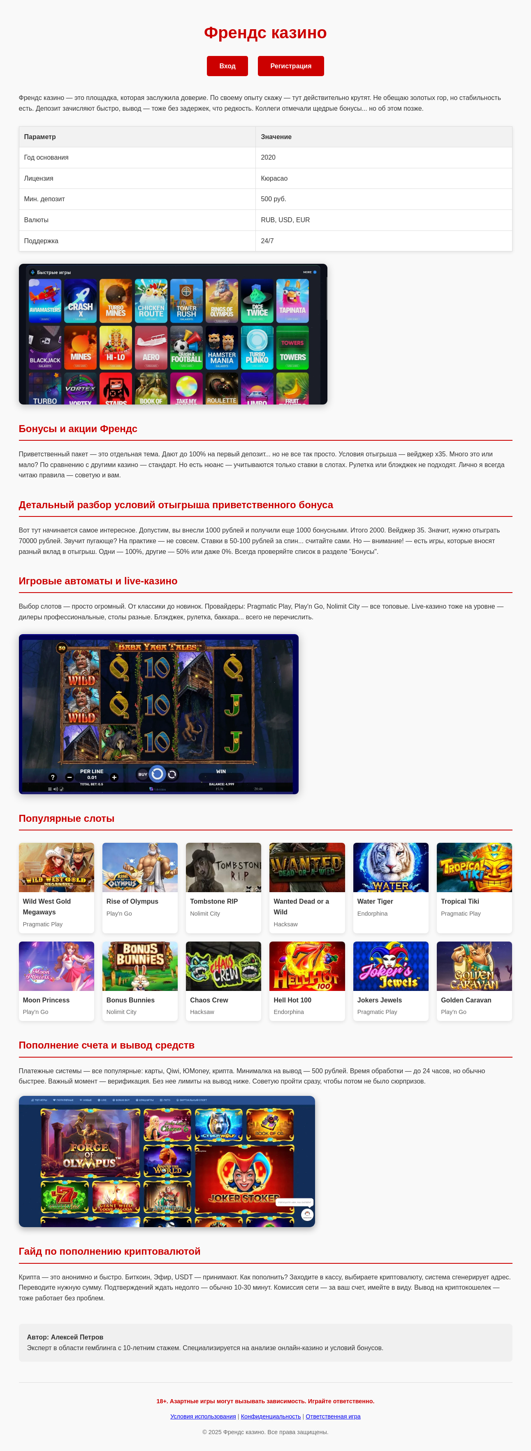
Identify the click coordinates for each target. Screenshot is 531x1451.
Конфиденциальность (271, 1416)
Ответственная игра (333, 1416)
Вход (227, 66)
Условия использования (203, 1416)
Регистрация (290, 66)
